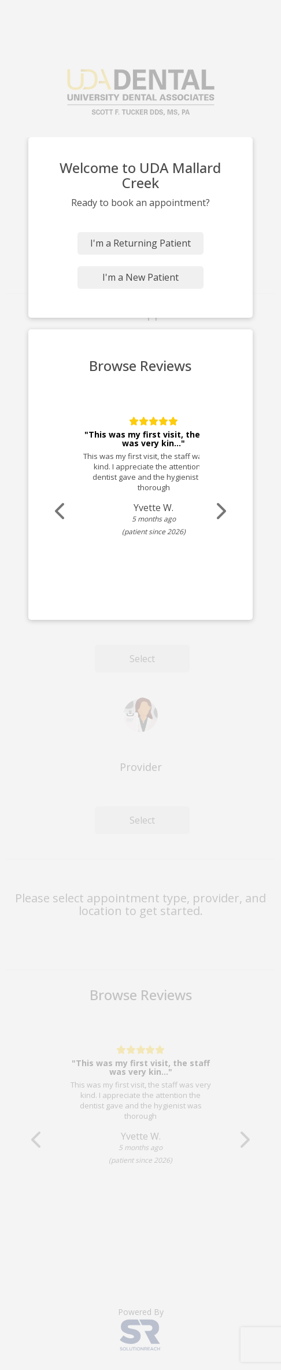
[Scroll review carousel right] (220, 511)
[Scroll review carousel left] (61, 511)
